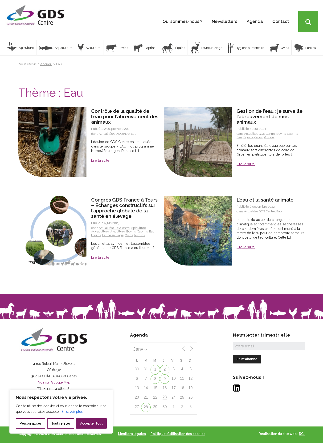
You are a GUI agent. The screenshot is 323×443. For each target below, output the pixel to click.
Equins (248, 137)
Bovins (281, 133)
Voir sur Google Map (54, 382)
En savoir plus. (72, 411)
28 (146, 407)
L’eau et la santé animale (265, 200)
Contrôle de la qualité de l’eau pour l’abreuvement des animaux (124, 116)
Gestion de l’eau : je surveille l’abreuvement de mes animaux (270, 116)
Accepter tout (91, 423)
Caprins (292, 133)
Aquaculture (100, 231)
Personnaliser (30, 423)
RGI (302, 434)
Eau (133, 133)
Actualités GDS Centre (114, 133)
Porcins (269, 137)
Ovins (258, 137)
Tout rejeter (60, 423)
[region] (61, 412)
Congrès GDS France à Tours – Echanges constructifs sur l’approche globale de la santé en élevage (124, 208)
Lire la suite (100, 160)
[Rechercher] (308, 21)
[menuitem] (182, 20)
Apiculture (138, 228)
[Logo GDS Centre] (35, 20)
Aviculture (117, 231)
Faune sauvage (112, 235)
